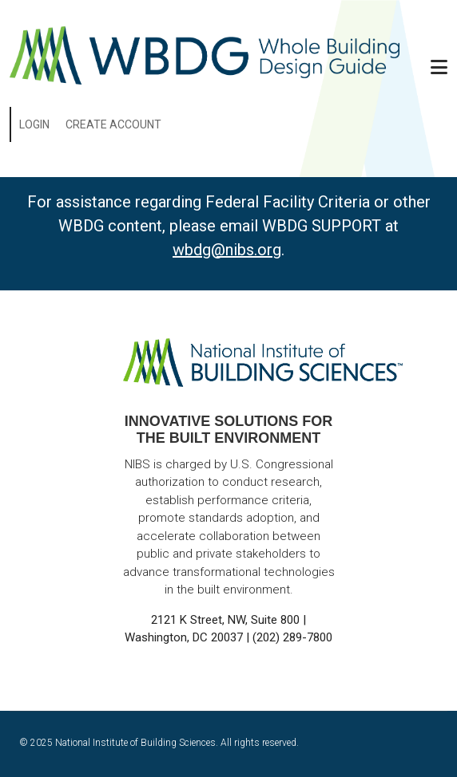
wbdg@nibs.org (227, 249)
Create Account (113, 124)
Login (34, 124)
